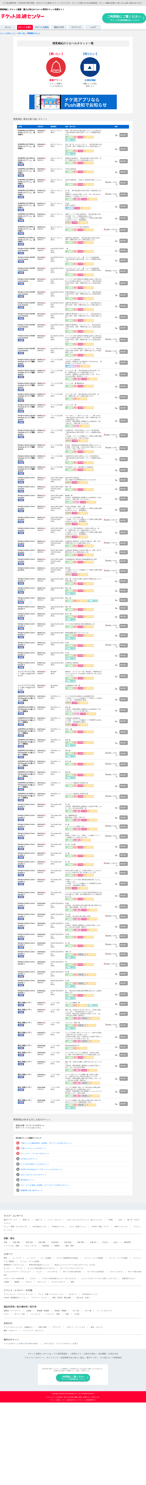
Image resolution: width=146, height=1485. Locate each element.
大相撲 (6, 1282)
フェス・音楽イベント (77, 1227)
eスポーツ (73, 1294)
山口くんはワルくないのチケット (33, 1175)
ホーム (8, 27)
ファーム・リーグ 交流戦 (29, 1261)
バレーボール (52, 1272)
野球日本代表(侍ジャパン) (39, 1265)
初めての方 (59, 27)
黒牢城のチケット (27, 1180)
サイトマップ (52, 1358)
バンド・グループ (54, 1220)
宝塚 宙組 (67, 1242)
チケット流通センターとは (39, 1354)
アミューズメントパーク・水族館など (18, 1327)
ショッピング (35, 1314)
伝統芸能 (45, 1246)
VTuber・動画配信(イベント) (15, 1298)
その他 (76, 1314)
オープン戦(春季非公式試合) (67, 1258)
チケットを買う (25, 27)
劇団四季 (127, 1242)
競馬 (72, 1282)
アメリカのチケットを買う (14, 1344)
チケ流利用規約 (60, 1354)
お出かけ (8, 1323)
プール (6, 1314)
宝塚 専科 (80, 1242)
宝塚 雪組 (42, 1242)
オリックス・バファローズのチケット (35, 1154)
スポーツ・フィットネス (75, 1327)
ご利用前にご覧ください (124, 18)
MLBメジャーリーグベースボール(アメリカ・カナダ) (75, 1265)
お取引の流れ (90, 1354)
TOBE (110, 1220)
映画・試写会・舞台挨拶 (61, 1298)
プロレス (28, 1282)
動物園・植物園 (43, 1311)
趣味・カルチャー (10, 1330)
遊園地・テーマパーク (12, 1311)
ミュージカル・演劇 (11, 1246)
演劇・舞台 (9, 1238)
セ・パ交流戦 (46, 1258)
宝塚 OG (93, 1242)
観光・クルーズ (97, 1327)
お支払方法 (113, 1354)
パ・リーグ (31, 1258)
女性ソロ (38, 1220)
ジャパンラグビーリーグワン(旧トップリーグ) (98, 1278)
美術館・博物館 (60, 1311)
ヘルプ (93, 27)
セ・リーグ (17, 1258)
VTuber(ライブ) (57, 1227)
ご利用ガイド (76, 1354)
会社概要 (102, 1354)
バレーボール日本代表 (95, 1272)
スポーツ (8, 1254)
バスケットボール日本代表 (14, 1278)
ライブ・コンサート (13, 1216)
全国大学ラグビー (129, 1278)
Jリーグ (19, 1268)
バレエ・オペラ (30, 1246)
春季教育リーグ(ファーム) (13, 1265)
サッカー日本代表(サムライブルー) (41, 1268)
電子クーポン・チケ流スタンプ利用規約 (104, 1358)
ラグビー (33, 1278)
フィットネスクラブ (104, 1311)
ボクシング (41, 1282)
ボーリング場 (19, 1314)
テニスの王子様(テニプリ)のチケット (35, 1164)
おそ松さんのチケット (29, 1159)
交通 (67, 1314)
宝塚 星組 (55, 1242)
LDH (120, 1220)
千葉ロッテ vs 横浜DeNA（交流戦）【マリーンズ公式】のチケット (46, 1143)
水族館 (28, 1311)
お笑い (116, 1242)
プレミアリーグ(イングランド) (71, 1268)
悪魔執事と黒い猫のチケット (32, 1190)
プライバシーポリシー (34, 1358)
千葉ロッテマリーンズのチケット (33, 1148)
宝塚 (5, 1242)
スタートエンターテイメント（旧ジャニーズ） (85, 1220)
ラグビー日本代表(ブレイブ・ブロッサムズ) (59, 1278)
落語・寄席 (69, 1246)
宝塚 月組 (29, 1242)
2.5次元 (105, 1242)
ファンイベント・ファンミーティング (18, 1294)
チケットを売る (42, 27)
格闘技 (16, 1282)
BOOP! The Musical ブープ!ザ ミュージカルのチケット (42, 1169)
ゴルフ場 (75, 1311)
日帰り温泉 (42, 1327)
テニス (39, 1272)
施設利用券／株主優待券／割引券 (20, 1307)
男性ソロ (26, 1220)
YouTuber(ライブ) (39, 1227)
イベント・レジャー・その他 (18, 1290)
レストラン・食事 (53, 1314)
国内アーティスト (10, 1220)
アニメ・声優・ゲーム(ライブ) (15, 1227)
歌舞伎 (57, 1246)
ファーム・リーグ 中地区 (118, 1258)
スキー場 (87, 1311)
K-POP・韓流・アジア (100, 1227)
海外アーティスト (121, 1227)
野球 (5, 1258)
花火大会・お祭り (83, 1298)
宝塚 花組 (16, 1242)
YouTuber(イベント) (89, 1294)
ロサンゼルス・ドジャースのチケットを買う (61, 1344)
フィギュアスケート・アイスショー (17, 1272)
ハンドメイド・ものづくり (33, 1330)
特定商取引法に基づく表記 (72, 1358)
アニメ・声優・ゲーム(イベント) (50, 1294)
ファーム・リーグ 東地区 (93, 1258)
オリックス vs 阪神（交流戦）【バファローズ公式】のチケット (45, 1185)
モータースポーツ (58, 1282)
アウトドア (56, 1327)
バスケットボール (116, 1272)
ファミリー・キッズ (39, 1298)
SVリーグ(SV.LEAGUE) (72, 1272)
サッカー (7, 1268)
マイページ (76, 27)
